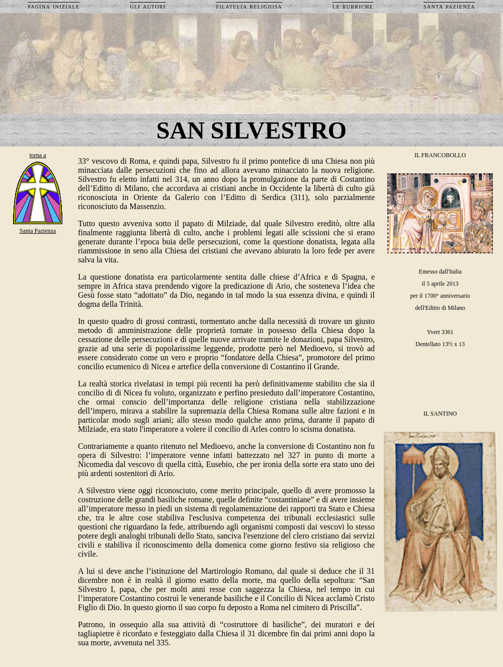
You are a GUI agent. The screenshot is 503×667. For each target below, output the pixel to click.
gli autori (147, 6)
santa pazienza (449, 6)
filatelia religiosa (249, 6)
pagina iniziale (53, 6)
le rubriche (352, 6)
